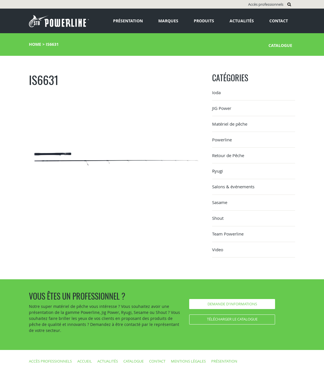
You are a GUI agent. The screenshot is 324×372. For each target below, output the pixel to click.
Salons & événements (233, 186)
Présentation (128, 20)
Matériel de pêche (229, 124)
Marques (168, 20)
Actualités (242, 20)
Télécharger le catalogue (232, 319)
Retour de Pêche (228, 155)
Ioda (216, 92)
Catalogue (280, 45)
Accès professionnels (265, 4)
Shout (218, 218)
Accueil (84, 361)
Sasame (219, 202)
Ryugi (217, 171)
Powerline (222, 140)
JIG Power (221, 108)
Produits (204, 20)
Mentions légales (188, 361)
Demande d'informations (232, 303)
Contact (278, 20)
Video (217, 249)
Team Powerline (228, 234)
